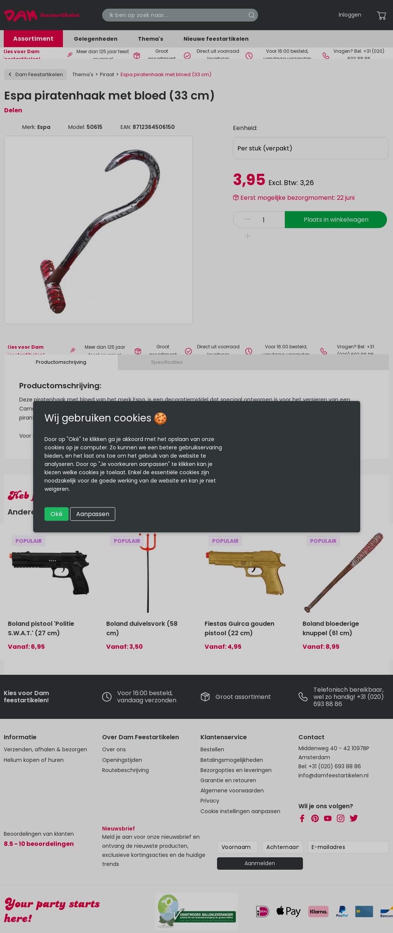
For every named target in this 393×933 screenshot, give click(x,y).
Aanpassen (92, 513)
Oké (56, 513)
